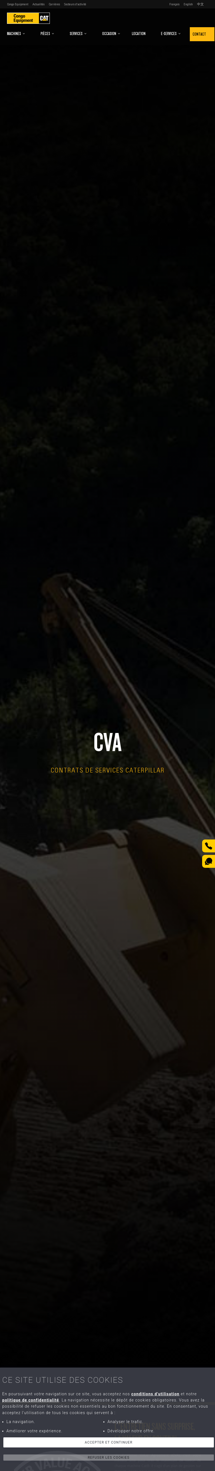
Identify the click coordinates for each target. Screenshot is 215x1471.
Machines (16, 33)
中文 (200, 4)
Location (139, 33)
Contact (199, 34)
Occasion (111, 33)
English (188, 4)
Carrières (54, 4)
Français (174, 4)
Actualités (38, 4)
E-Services (171, 33)
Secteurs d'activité (75, 4)
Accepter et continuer (109, 1442)
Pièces (47, 33)
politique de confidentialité (30, 1400)
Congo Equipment (17, 4)
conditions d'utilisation (155, 1394)
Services (78, 33)
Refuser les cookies (108, 1458)
